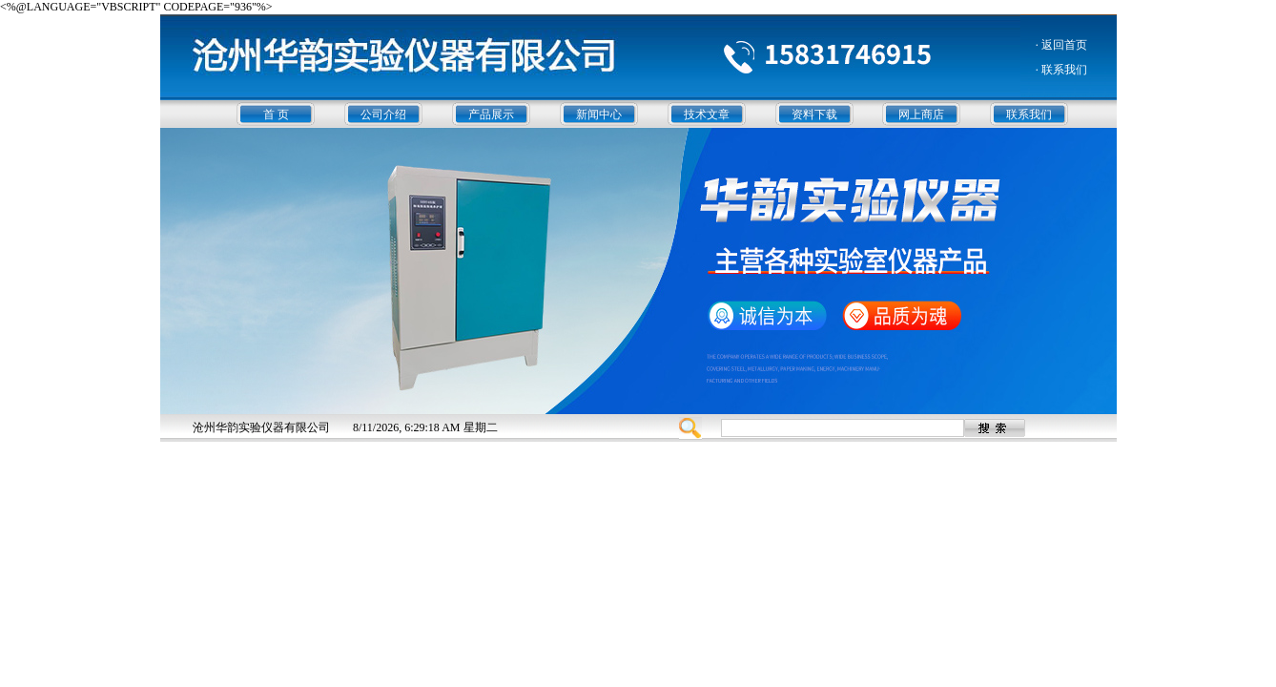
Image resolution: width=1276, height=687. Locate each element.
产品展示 (491, 114)
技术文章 (707, 114)
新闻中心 (599, 114)
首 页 (276, 114)
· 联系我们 (1061, 69)
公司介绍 (383, 114)
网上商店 (921, 114)
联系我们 (1029, 114)
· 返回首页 (1061, 45)
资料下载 (814, 114)
